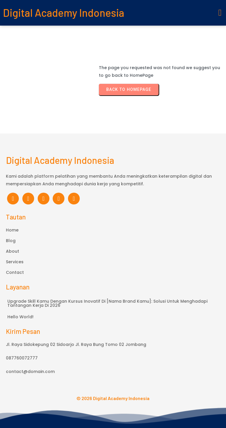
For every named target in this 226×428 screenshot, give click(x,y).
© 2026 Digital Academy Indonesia (113, 398)
